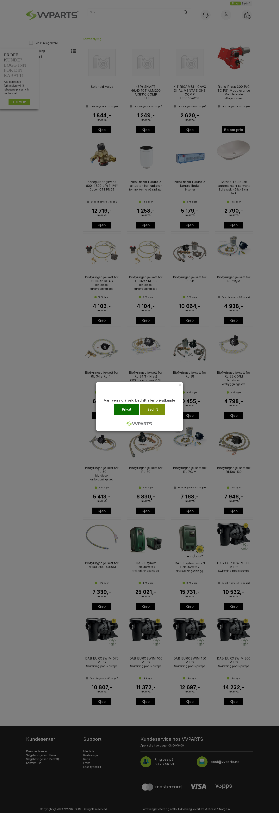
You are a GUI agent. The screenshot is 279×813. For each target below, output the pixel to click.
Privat (126, 409)
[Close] (180, 384)
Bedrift (152, 409)
